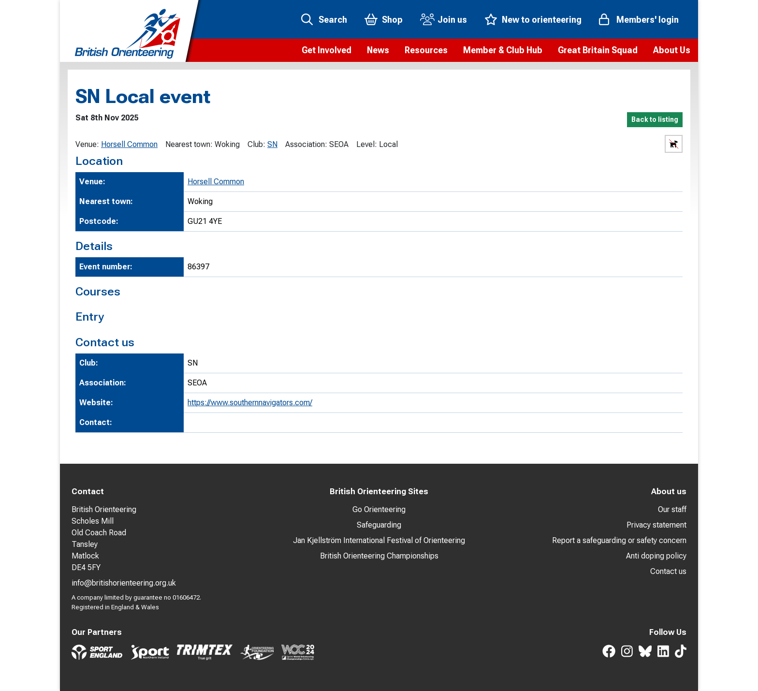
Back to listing (654, 119)
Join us (452, 20)
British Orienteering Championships (379, 555)
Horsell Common (129, 144)
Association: (306, 144)
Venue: (87, 144)
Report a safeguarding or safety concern (619, 540)
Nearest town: (189, 144)
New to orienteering (542, 20)
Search (333, 20)
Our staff (672, 509)
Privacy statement (656, 524)
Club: (256, 144)
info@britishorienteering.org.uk (124, 583)
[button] (326, 50)
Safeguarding (379, 524)
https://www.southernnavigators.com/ (250, 402)
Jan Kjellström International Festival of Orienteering (379, 540)
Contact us (668, 571)
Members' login (647, 20)
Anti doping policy (656, 555)
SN (272, 144)
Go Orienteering (379, 509)
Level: (366, 144)
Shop (392, 20)
